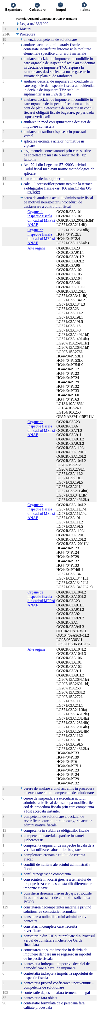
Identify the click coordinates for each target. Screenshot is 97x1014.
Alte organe (37, 248)
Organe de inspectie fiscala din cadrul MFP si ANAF (41, 218)
